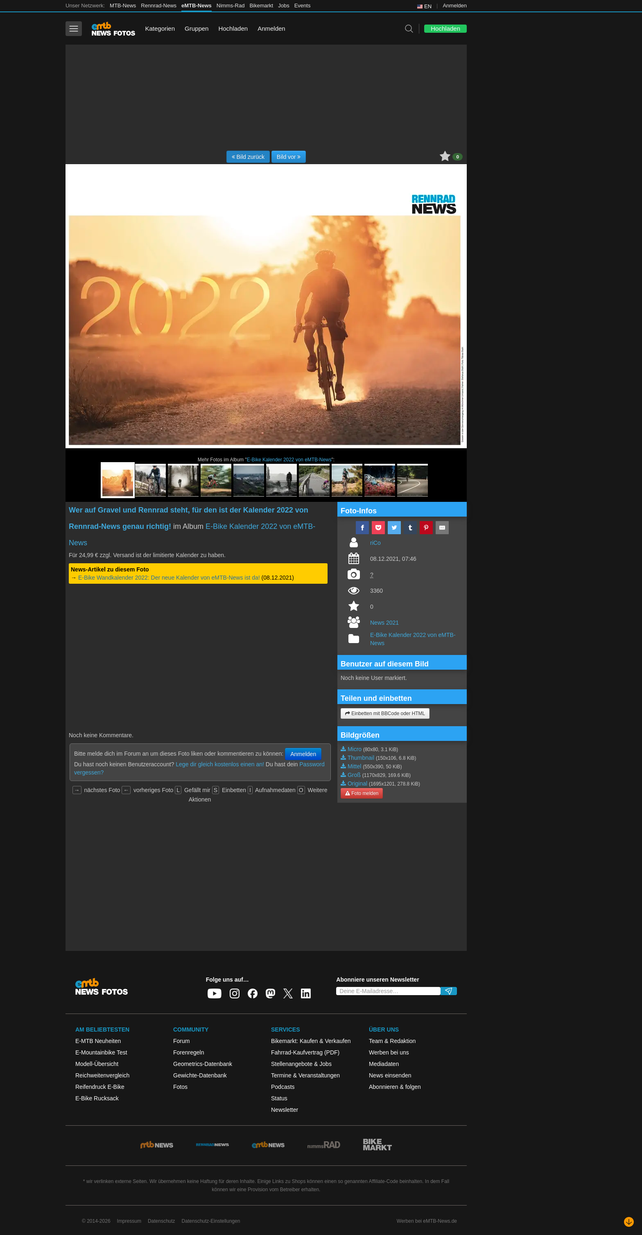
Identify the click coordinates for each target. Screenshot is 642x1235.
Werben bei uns (389, 1052)
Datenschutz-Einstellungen (211, 1221)
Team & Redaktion (392, 1041)
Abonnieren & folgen (395, 1087)
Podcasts (283, 1087)
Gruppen (196, 28)
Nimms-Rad (231, 5)
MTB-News (123, 5)
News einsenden (390, 1075)
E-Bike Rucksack (97, 1098)
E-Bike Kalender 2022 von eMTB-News (289, 460)
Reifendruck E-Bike (99, 1087)
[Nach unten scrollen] (629, 1222)
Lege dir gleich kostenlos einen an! (220, 764)
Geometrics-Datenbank (202, 1064)
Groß (354, 775)
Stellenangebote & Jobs (301, 1064)
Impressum (129, 1221)
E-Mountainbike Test (101, 1052)
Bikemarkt (261, 5)
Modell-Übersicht (96, 1064)
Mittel (354, 766)
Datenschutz (161, 1221)
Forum (181, 1041)
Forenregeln (188, 1052)
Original (357, 783)
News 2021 (384, 622)
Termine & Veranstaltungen (305, 1075)
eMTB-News (196, 5)
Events (302, 5)
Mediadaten (384, 1064)
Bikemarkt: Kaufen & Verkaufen (311, 1041)
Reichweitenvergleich (102, 1075)
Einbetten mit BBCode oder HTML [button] (385, 713)
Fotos (180, 1087)
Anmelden (455, 5)
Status (279, 1098)
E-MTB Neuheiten (98, 1041)
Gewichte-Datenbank (200, 1075)
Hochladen (233, 28)
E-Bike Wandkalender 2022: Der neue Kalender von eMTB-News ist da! (169, 577)
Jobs (283, 5)
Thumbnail (361, 757)
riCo (375, 543)
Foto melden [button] (361, 793)
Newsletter (284, 1109)
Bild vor (289, 157)
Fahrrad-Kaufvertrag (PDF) (305, 1052)
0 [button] (457, 157)
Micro (355, 749)
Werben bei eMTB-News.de (427, 1221)
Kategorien (160, 28)
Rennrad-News (158, 5)
